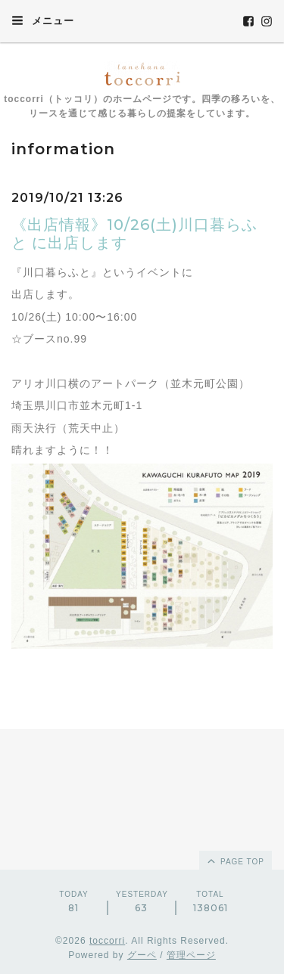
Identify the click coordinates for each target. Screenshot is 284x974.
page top (234, 861)
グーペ (142, 955)
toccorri (107, 940)
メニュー (42, 20)
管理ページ (191, 955)
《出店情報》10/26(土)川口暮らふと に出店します (134, 234)
